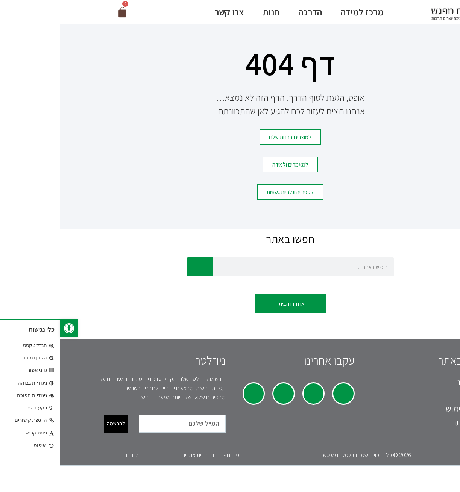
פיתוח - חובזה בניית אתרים (150, 461)
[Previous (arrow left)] (453, 488)
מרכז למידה (300, 14)
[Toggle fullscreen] (425, 478)
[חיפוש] (140, 272)
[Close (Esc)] (453, 478)
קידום (71, 461)
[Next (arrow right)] (439, 488)
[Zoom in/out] (410, 478)
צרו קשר (167, 14)
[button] (9, 328)
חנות (209, 14)
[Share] (439, 478)
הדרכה (248, 14)
